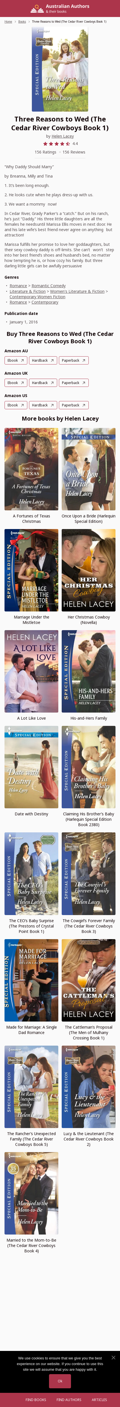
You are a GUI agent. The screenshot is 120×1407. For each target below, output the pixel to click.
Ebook (13, 360)
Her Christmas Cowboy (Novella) (89, 619)
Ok (60, 1381)
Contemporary (45, 302)
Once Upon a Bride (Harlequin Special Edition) (88, 518)
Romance (18, 285)
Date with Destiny (31, 814)
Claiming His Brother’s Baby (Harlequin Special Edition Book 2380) (88, 819)
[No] (113, 1357)
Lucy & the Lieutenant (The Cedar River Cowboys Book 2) (88, 1139)
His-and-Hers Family (88, 718)
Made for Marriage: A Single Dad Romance (31, 1029)
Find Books (36, 1399)
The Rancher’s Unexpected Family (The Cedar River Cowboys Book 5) (31, 1139)
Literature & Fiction (28, 291)
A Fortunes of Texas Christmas (31, 518)
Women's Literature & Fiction (77, 291)
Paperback (70, 360)
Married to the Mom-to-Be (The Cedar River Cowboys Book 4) (31, 1245)
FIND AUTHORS (69, 1399)
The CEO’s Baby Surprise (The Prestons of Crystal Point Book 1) (31, 926)
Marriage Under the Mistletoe (31, 619)
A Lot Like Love (31, 718)
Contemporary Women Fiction (37, 296)
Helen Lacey (63, 136)
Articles (99, 1399)
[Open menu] (15, 1400)
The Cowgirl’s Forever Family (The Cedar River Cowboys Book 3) (89, 926)
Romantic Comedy (49, 285)
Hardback (40, 360)
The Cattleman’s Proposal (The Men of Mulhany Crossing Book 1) (88, 1032)
